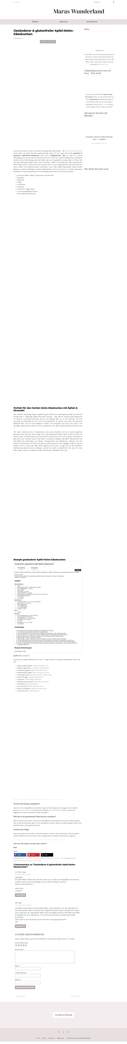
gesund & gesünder (35, 858)
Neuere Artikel (20, 998)
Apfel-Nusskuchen (32, 684)
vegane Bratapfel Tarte (40, 666)
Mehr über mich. (103, 64)
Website (18, 982)
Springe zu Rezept (48, 42)
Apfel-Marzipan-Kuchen (41, 673)
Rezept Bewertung (21, 943)
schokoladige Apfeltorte (33, 679)
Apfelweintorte (34, 691)
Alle (24, 858)
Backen (27, 858)
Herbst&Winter (51, 858)
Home (38, 1040)
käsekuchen (29, 860)
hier (97, 139)
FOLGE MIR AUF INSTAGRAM (63, 1017)
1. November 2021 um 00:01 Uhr (23, 905)
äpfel (74, 858)
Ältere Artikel (76, 998)
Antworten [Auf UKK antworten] (20, 926)
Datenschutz (60, 1040)
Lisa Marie (18, 872)
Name (17, 968)
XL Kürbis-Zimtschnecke (73, 151)
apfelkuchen (16, 860)
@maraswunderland (24, 810)
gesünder (23, 860)
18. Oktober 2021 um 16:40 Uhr (23, 874)
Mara (44, 1040)
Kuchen (57, 858)
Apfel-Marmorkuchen (41, 682)
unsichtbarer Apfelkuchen (40, 668)
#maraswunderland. (55, 810)
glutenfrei (43, 858)
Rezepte (35, 22)
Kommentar (19, 949)
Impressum (51, 1040)
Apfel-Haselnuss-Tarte (36, 686)
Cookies (69, 1040)
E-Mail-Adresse (21, 975)
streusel (39, 860)
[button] (20, 855)
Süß (61, 858)
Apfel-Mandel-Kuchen (39, 670)
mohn (34, 860)
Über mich (63, 22)
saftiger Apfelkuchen (36, 677)
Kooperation (92, 22)
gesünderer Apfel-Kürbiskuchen (41, 675)
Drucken (78, 570)
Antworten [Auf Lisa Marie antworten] (20, 895)
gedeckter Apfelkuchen (39, 689)
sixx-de (103, 104)
